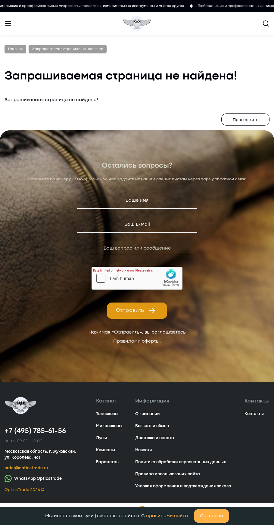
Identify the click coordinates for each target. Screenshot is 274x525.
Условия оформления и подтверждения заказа (183, 486)
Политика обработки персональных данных (180, 462)
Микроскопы (109, 426)
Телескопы (107, 414)
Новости (143, 450)
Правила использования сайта (167, 474)
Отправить (136, 310)
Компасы (105, 450)
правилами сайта (167, 516)
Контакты (254, 414)
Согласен (211, 516)
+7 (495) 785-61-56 (89, 179)
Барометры (108, 462)
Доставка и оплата (154, 438)
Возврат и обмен (152, 426)
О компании (147, 414)
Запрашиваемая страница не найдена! (67, 49)
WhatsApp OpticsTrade (33, 478)
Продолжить (245, 120)
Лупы (101, 438)
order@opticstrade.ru (26, 468)
